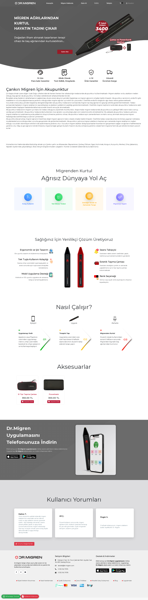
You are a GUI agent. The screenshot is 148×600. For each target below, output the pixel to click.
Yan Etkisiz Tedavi (59, 204)
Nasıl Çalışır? (74, 307)
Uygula (74, 324)
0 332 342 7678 (61, 573)
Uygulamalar (127, 582)
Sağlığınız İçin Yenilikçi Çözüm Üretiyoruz (74, 239)
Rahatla (115, 324)
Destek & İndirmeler (105, 557)
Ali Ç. (61, 517)
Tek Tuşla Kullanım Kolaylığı (33, 260)
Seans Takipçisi (108, 250)
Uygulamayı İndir (26, 334)
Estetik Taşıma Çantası (112, 262)
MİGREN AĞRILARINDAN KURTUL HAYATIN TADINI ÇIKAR (36, 23)
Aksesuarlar (74, 367)
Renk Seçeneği (108, 276)
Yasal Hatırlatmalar (46, 582)
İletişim (109, 3)
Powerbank (54, 395)
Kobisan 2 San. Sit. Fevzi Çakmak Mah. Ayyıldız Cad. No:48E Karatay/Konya (73, 562)
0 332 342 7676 (61, 570)
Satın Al (84, 3)
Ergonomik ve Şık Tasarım (34, 250)
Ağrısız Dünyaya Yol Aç (74, 178)
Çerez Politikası (80, 582)
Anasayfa (49, 3)
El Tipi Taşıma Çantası (27, 395)
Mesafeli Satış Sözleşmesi (99, 582)
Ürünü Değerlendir (24, 545)
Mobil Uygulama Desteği (35, 274)
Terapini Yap (64, 334)
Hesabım (131, 3)
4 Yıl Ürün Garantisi (91, 79)
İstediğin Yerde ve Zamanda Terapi (89, 204)
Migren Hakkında (67, 3)
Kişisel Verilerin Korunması (25, 582)
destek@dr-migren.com (64, 567)
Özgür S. (104, 518)
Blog (115, 582)
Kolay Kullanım (28, 204)
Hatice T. (23, 515)
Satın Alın (64, 51)
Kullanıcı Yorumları (74, 500)
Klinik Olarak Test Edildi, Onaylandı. (64, 79)
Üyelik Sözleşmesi (63, 582)
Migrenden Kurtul (74, 170)
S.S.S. (97, 3)
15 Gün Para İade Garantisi (40, 79)
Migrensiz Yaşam (120, 204)
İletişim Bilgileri (62, 557)
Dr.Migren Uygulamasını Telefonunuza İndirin (31, 436)
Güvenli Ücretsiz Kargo (110, 79)
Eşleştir (33, 324)
